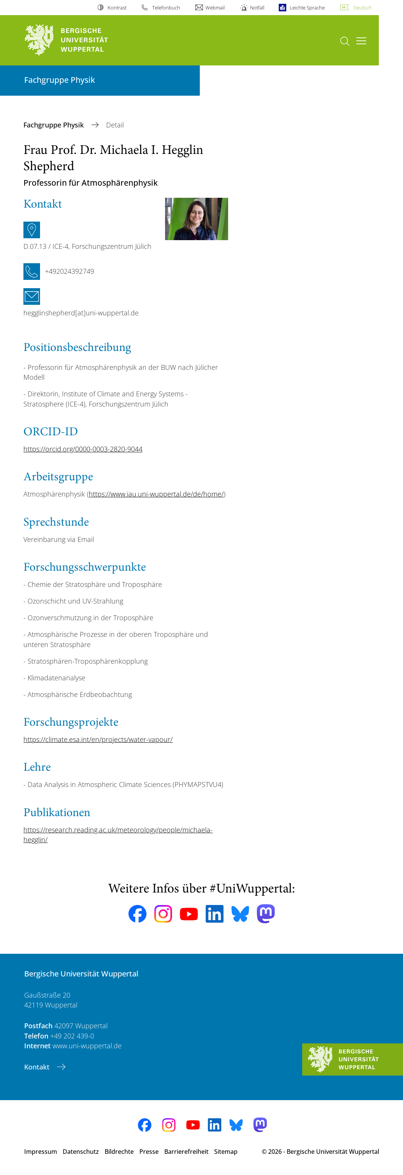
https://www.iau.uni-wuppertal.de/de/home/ (156, 493)
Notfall (257, 7)
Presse (149, 1151)
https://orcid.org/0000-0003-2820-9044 (82, 448)
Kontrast (117, 7)
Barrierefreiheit (186, 1151)
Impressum (40, 1151)
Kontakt (37, 1066)
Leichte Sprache (307, 7)
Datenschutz (81, 1151)
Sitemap (226, 1151)
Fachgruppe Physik (54, 124)
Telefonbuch (166, 7)
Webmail (215, 7)
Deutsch (363, 7)
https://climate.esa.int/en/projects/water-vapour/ (98, 739)
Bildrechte (119, 1151)
